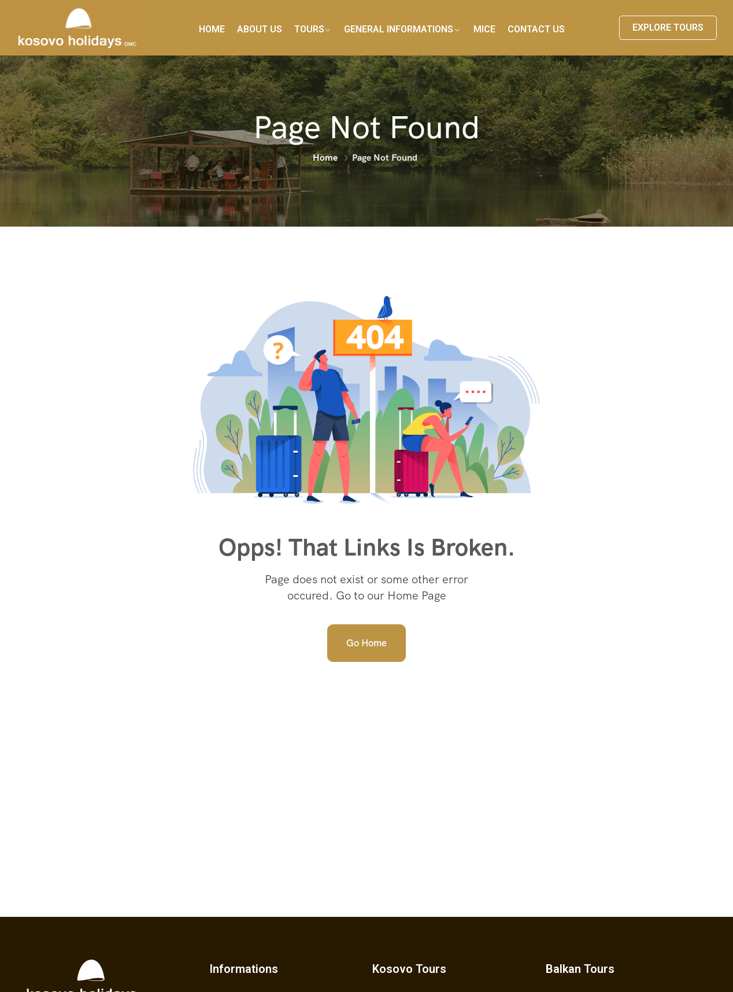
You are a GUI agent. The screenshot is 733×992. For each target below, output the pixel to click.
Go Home (366, 642)
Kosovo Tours (409, 969)
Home (212, 29)
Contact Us (536, 29)
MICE (484, 29)
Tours (309, 29)
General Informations (398, 29)
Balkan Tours (580, 969)
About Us (259, 29)
